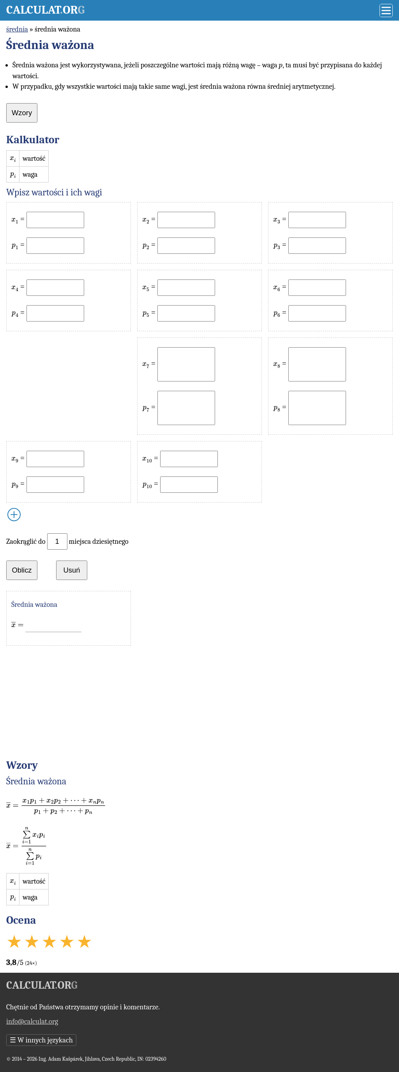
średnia (17, 29)
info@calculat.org (32, 1021)
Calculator (45, 10)
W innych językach (41, 1040)
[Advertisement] (68, 386)
